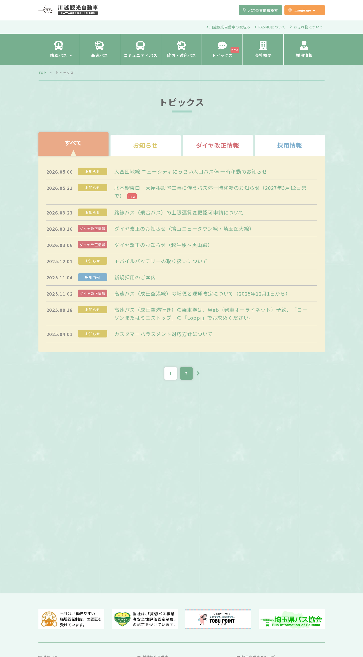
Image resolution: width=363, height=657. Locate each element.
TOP (42, 72)
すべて (73, 142)
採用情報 (289, 145)
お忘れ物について (308, 26)
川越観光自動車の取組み (230, 26)
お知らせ (145, 145)
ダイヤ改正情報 (217, 145)
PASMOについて (272, 26)
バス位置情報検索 (263, 10)
